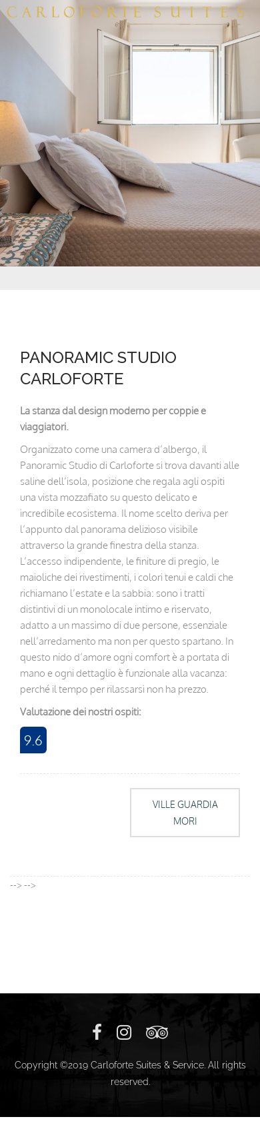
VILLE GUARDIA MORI (185, 813)
